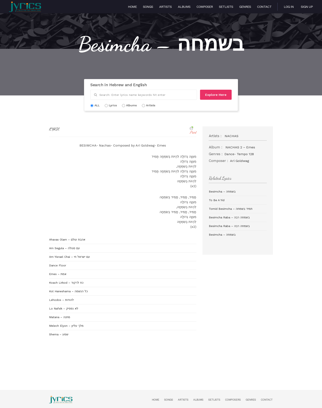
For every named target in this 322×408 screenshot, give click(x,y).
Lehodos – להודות (61, 299)
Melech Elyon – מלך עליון (66, 325)
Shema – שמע (58, 334)
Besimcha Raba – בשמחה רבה (229, 217)
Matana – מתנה (59, 317)
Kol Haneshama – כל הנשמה (68, 291)
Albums (184, 7)
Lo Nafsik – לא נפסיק (63, 308)
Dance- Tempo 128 (239, 154)
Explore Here (216, 95)
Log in (289, 7)
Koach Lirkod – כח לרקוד (66, 282)
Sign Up (307, 7)
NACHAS (231, 136)
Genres (245, 7)
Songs (148, 7)
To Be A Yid (216, 200)
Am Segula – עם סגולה (64, 248)
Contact (264, 7)
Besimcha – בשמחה (222, 191)
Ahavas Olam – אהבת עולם (67, 239)
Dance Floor (57, 265)
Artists (165, 7)
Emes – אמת (57, 274)
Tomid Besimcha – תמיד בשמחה (230, 208)
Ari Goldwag (239, 161)
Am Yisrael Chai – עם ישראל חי (69, 256)
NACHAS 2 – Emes (240, 147)
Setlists (226, 7)
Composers (233, 399)
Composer (205, 7)
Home (132, 7)
